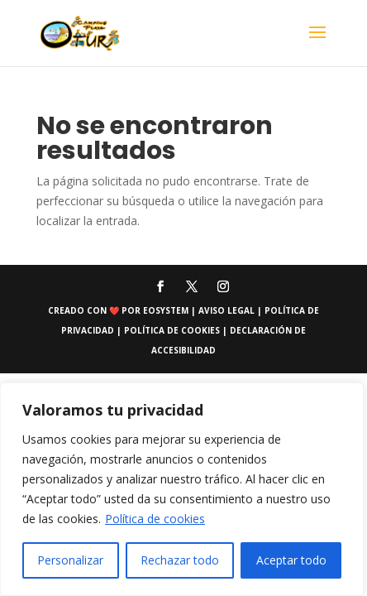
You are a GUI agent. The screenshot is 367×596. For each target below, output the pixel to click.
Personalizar (70, 560)
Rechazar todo (180, 560)
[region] (182, 489)
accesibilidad (183, 350)
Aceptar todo (291, 560)
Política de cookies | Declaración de (215, 330)
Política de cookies (155, 518)
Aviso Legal (227, 310)
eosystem (165, 310)
